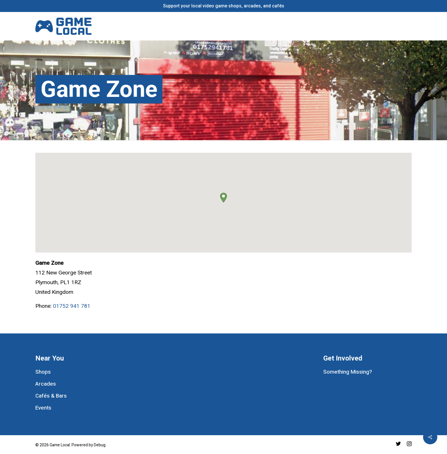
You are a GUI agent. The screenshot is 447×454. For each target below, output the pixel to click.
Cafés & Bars (51, 396)
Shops (43, 372)
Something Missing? (347, 372)
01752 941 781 (71, 306)
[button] (223, 198)
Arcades (45, 384)
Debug (99, 445)
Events (43, 408)
